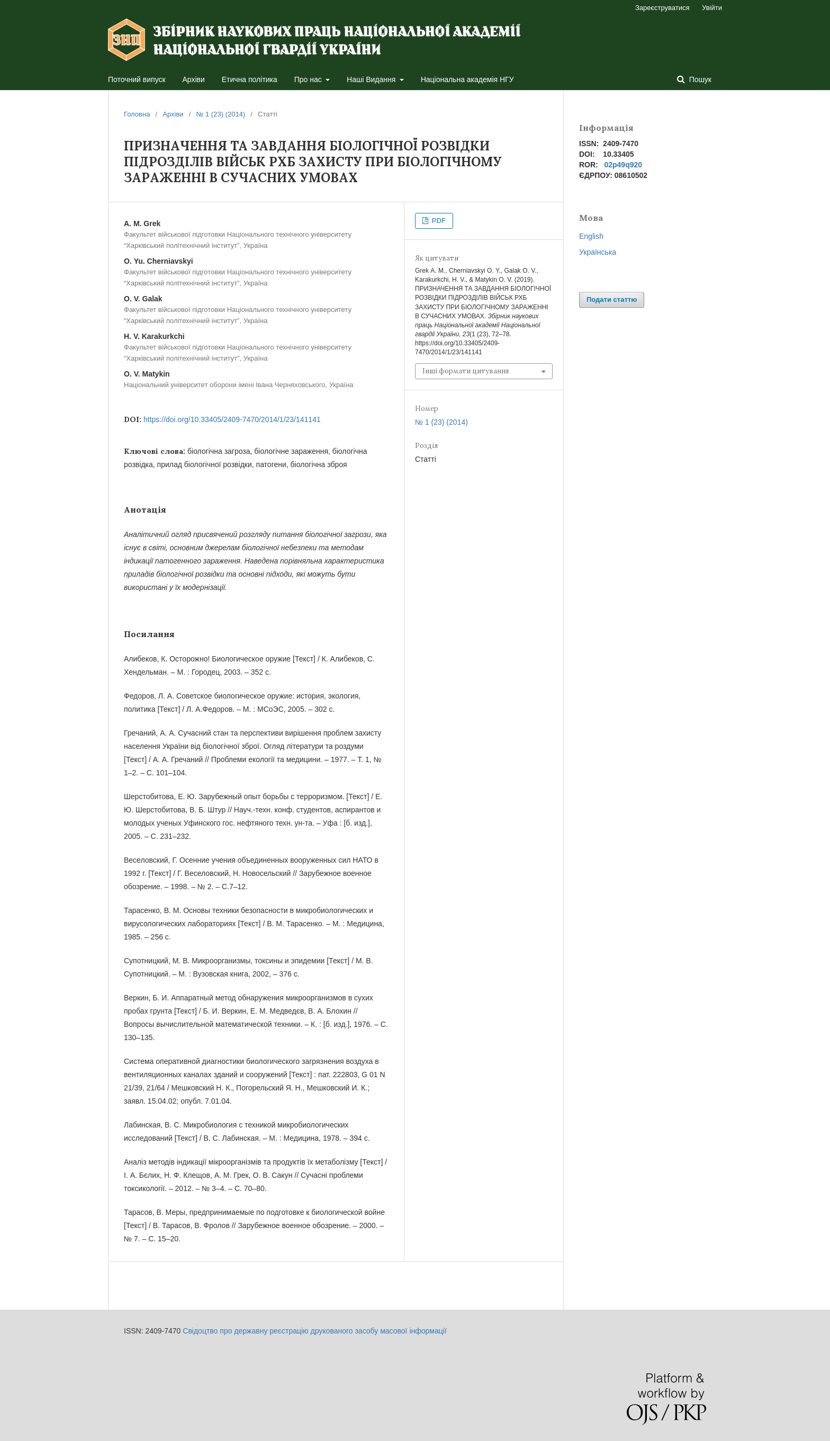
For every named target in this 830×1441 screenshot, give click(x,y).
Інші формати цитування (465, 370)
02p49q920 (623, 164)
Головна (137, 114)
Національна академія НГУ (467, 79)
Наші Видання (372, 79)
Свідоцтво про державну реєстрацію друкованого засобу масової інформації (314, 1331)
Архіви (194, 79)
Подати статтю (612, 299)
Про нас (309, 79)
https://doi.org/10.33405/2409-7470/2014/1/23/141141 (232, 419)
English (591, 236)
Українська (597, 252)
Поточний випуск (137, 79)
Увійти (712, 8)
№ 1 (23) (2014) (220, 114)
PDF (438, 221)
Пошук (699, 79)
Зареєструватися (662, 8)
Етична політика (249, 79)
